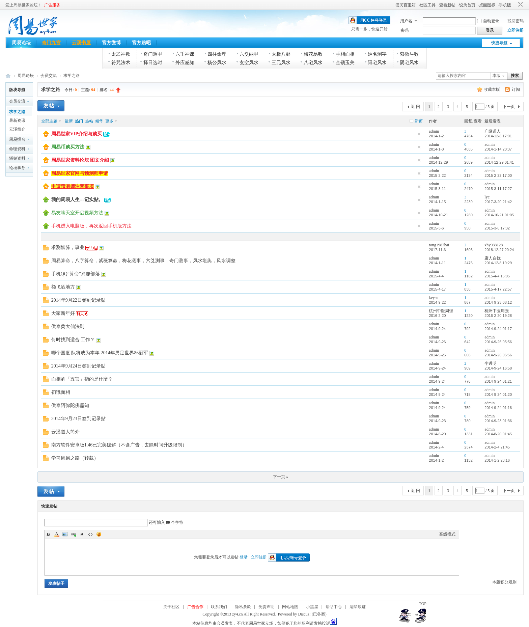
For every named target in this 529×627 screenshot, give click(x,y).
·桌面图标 (486, 5)
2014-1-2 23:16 (497, 460)
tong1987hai (439, 245)
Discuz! (304, 614)
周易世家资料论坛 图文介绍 (80, 160)
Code (90, 534)
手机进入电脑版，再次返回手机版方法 (91, 225)
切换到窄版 (520, 5)
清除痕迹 (358, 606)
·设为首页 (466, 5)
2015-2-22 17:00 (498, 175)
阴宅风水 (409, 62)
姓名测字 (377, 54)
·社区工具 (427, 5)
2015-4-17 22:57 (498, 289)
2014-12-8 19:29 (498, 263)
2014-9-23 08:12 (498, 302)
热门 (79, 121)
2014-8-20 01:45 (498, 434)
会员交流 (48, 75)
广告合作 (195, 606)
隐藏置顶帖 (419, 134)
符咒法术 (120, 62)
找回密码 (515, 21)
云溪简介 (17, 129)
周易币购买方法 (67, 146)
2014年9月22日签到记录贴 (78, 300)
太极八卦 (281, 54)
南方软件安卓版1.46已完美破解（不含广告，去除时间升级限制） (119, 444)
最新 (69, 121)
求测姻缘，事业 (67, 247)
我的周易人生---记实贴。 (77, 199)
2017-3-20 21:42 (498, 202)
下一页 (509, 106)
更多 (109, 121)
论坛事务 (17, 167)
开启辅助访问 (514, 5)
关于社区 (171, 606)
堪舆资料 (17, 158)
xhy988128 (493, 245)
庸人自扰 (492, 258)
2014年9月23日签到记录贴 (78, 418)
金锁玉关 (345, 62)
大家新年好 (63, 313)
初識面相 (60, 392)
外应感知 (184, 62)
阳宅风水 (377, 62)
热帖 (89, 121)
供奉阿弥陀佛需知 (70, 405)
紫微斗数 (409, 54)
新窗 (419, 120)
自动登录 (488, 21)
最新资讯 (17, 120)
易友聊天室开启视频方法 (77, 212)
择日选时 (152, 62)
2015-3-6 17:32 (497, 228)
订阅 (516, 89)
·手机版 (504, 5)
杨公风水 (216, 62)
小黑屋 (312, 606)
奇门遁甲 (152, 54)
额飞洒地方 (63, 287)
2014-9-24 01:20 (498, 394)
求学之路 (71, 75)
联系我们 (219, 606)
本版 (497, 75)
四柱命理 (216, 54)
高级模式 (447, 534)
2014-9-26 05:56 (498, 342)
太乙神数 (120, 54)
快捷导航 (499, 42)
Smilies (98, 534)
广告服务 (52, 5)
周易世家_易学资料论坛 (8, 76)
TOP (422, 603)
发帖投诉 (322, 623)
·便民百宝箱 (405, 5)
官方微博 (111, 42)
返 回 (415, 106)
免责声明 (266, 606)
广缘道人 (492, 131)
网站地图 (290, 606)
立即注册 (515, 30)
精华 (99, 121)
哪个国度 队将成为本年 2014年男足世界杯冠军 (99, 352)
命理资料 (17, 148)
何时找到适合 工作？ (73, 339)
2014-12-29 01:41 (499, 162)
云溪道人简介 (65, 431)
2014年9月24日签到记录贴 (78, 366)
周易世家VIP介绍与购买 (76, 133)
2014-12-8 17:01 (498, 136)
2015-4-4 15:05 (497, 276)
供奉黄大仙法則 (67, 326)
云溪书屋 (81, 42)
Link (73, 534)
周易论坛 (21, 42)
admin (434, 131)
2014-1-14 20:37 (498, 149)
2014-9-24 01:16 (498, 408)
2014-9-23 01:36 (498, 421)
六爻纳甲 (249, 54)
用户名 (406, 21)
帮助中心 (334, 606)
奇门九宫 (51, 42)
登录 (244, 557)
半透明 (490, 363)
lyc (487, 197)
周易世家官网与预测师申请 (79, 173)
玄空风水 (249, 62)
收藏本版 (492, 89)
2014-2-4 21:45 (497, 447)
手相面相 (345, 54)
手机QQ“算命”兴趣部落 (75, 273)
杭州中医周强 (441, 310)
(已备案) (319, 614)
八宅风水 (313, 62)
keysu (433, 297)
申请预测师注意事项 (72, 186)
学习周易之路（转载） (75, 458)
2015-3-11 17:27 (498, 189)
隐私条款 (243, 606)
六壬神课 (184, 54)
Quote (82, 534)
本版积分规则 (504, 582)
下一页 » (280, 476)
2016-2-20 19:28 (498, 316)
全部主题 (49, 121)
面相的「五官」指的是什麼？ (82, 379)
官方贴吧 (141, 42)
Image (65, 534)
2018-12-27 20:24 (499, 250)
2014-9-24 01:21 (498, 381)
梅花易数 (313, 54)
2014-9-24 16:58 (498, 368)
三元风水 (281, 62)
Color (56, 534)
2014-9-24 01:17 (498, 329)
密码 (404, 30)
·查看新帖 (446, 5)
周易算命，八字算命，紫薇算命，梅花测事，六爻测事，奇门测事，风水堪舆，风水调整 (143, 260)
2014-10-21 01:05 (499, 215)
